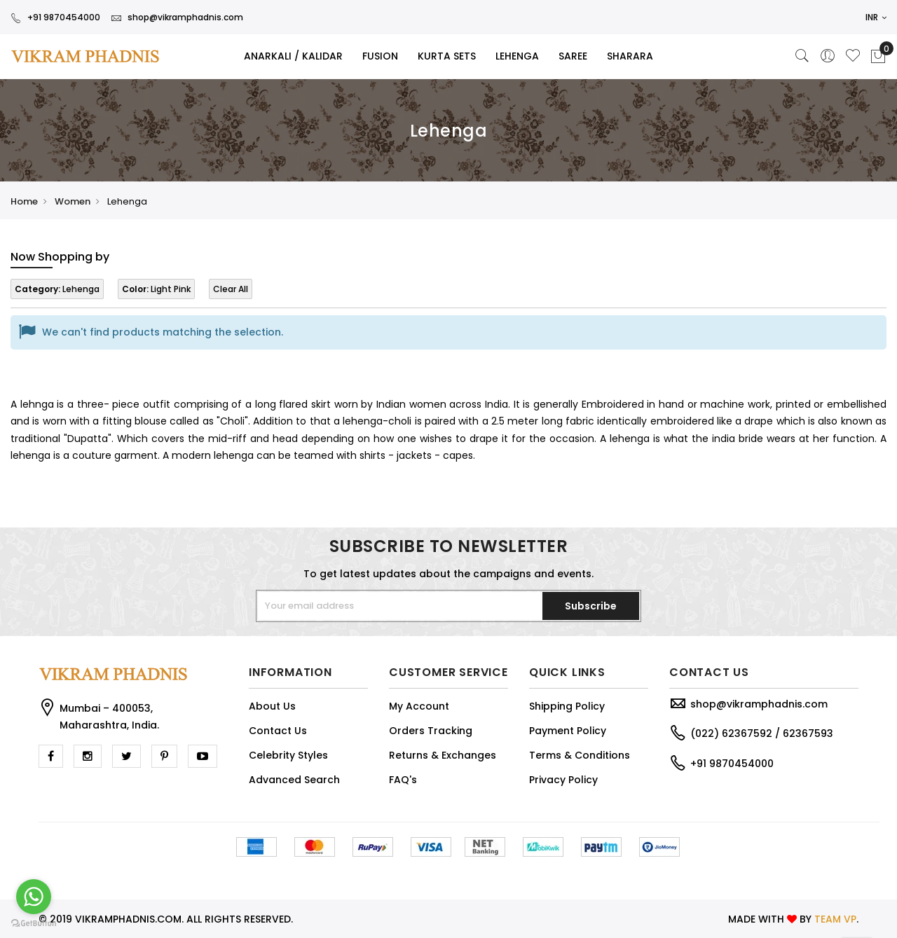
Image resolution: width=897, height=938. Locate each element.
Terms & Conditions (579, 755)
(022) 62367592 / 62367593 (761, 733)
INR (875, 17)
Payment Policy (567, 731)
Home (24, 201)
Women (72, 201)
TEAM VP (835, 919)
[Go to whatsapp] (33, 896)
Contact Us (278, 731)
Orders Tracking (430, 731)
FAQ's (403, 780)
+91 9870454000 (55, 17)
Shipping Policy (567, 706)
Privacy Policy (563, 780)
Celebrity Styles (288, 755)
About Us (272, 706)
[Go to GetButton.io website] (33, 923)
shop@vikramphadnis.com (177, 17)
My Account (419, 706)
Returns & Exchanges (442, 755)
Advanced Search (294, 780)
